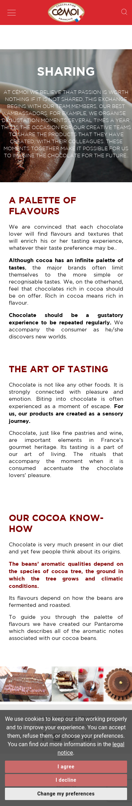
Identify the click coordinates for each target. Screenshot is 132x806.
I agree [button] (66, 766)
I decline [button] (66, 780)
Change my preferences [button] (66, 794)
